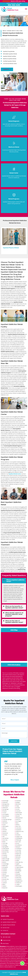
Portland (5, 869)
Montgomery (6, 804)
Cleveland (18, 829)
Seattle (17, 872)
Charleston (19, 848)
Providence (19, 845)
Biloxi (4, 884)
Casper (18, 884)
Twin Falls (5, 843)
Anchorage (5, 800)
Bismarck (18, 804)
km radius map (14, 647)
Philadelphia (19, 838)
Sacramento (6, 816)
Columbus (18, 828)
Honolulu (5, 835)
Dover (4, 824)
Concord (18, 811)
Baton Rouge (6, 858)
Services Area (5, 927)
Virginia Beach (19, 867)
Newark (18, 816)
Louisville (5, 857)
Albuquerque (19, 817)
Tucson (4, 812)
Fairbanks (5, 802)
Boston (4, 862)
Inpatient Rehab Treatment (9, 922)
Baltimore (5, 865)
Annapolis (5, 867)
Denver (4, 817)
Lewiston (5, 870)
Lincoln (17, 809)
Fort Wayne (5, 850)
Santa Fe (18, 819)
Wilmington (5, 826)
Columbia (18, 850)
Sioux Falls (18, 852)
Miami (4, 828)
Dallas (17, 860)
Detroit (4, 874)
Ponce (17, 843)
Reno (17, 823)
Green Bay (18, 877)
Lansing (5, 872)
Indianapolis (6, 848)
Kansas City (6, 852)
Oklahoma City (19, 831)
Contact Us (7, 69)
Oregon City (19, 836)
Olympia (18, 874)
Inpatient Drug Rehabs (8, 919)
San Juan (18, 841)
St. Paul (4, 877)
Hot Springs (5, 809)
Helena (4, 886)
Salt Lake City (19, 862)
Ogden (17, 864)
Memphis (18, 857)
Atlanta (4, 831)
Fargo (17, 806)
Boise (4, 841)
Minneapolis (6, 876)
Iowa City (5, 840)
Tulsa (17, 833)
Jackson (5, 882)
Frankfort (5, 855)
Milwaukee (18, 876)
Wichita (4, 853)
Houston (18, 858)
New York (18, 826)
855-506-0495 (6, 937)
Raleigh (18, 802)
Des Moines (5, 838)
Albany (17, 824)
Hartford (5, 821)
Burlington (18, 869)
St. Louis (5, 881)
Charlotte (18, 800)
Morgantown (19, 881)
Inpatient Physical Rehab (11, 247)
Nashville (18, 855)
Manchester (19, 812)
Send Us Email (6, 940)
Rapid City (18, 853)
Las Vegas (18, 821)
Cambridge (5, 864)
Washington (19, 886)
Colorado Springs (7, 819)
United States (5, 943)
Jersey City (18, 814)
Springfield (5, 847)
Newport (18, 847)
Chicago (5, 845)
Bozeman (5, 888)
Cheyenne (18, 882)
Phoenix (5, 811)
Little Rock (5, 807)
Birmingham (6, 806)
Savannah (5, 833)
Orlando (5, 829)
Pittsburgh (18, 840)
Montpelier (18, 870)
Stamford (5, 823)
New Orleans (6, 860)
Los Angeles (6, 814)
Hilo (4, 836)
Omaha (18, 807)
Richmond (18, 865)
